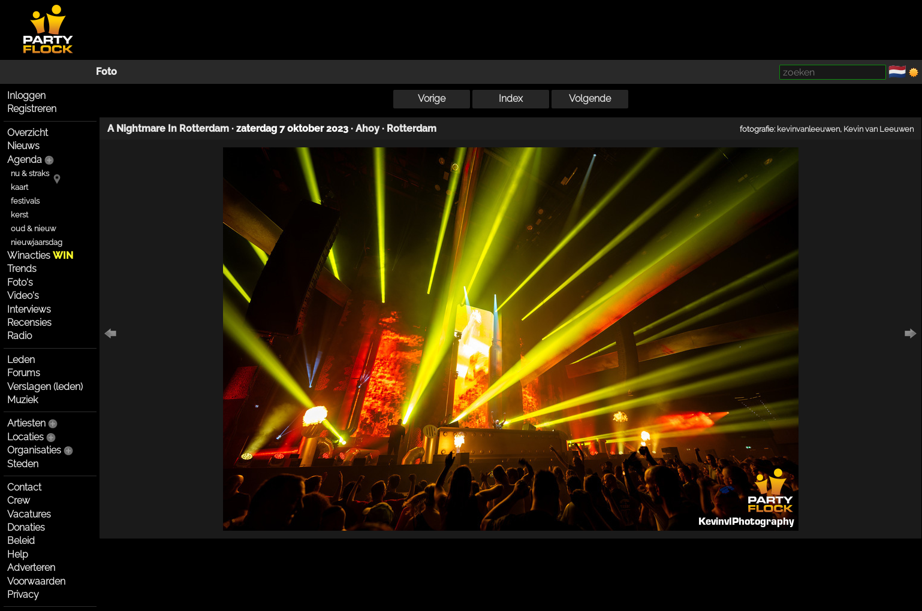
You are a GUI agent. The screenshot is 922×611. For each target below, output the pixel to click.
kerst (19, 214)
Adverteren (31, 567)
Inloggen (26, 95)
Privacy (23, 594)
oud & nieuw (33, 228)
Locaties (25, 437)
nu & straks (30, 173)
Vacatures (29, 514)
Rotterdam (411, 128)
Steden (22, 464)
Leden (21, 359)
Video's (23, 295)
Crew (18, 500)
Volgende (590, 98)
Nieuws (23, 146)
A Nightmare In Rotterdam (168, 128)
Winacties (40, 255)
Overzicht (27, 132)
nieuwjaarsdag (36, 242)
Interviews (29, 309)
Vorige (431, 98)
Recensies (29, 322)
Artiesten (26, 423)
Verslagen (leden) (45, 386)
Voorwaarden (36, 581)
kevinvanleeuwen (808, 129)
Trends (22, 268)
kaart (19, 187)
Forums (23, 373)
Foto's (20, 282)
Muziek (22, 400)
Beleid (21, 540)
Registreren (31, 108)
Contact (24, 487)
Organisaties (34, 450)
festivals (25, 200)
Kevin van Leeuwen (878, 129)
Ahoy (367, 128)
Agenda (24, 159)
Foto (106, 71)
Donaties (26, 527)
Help (17, 554)
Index (511, 98)
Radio (19, 335)
